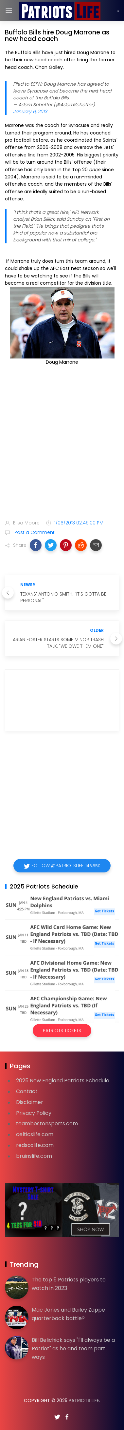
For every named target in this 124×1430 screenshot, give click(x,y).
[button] (36, 545)
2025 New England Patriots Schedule (62, 1080)
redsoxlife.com (35, 1145)
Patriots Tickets (62, 1030)
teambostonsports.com (47, 1123)
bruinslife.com (34, 1156)
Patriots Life (84, 1400)
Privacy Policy (33, 1113)
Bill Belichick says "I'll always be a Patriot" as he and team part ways (73, 1348)
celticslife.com (34, 1134)
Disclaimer (29, 1102)
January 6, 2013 (30, 111)
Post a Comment (34, 532)
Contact (27, 1091)
